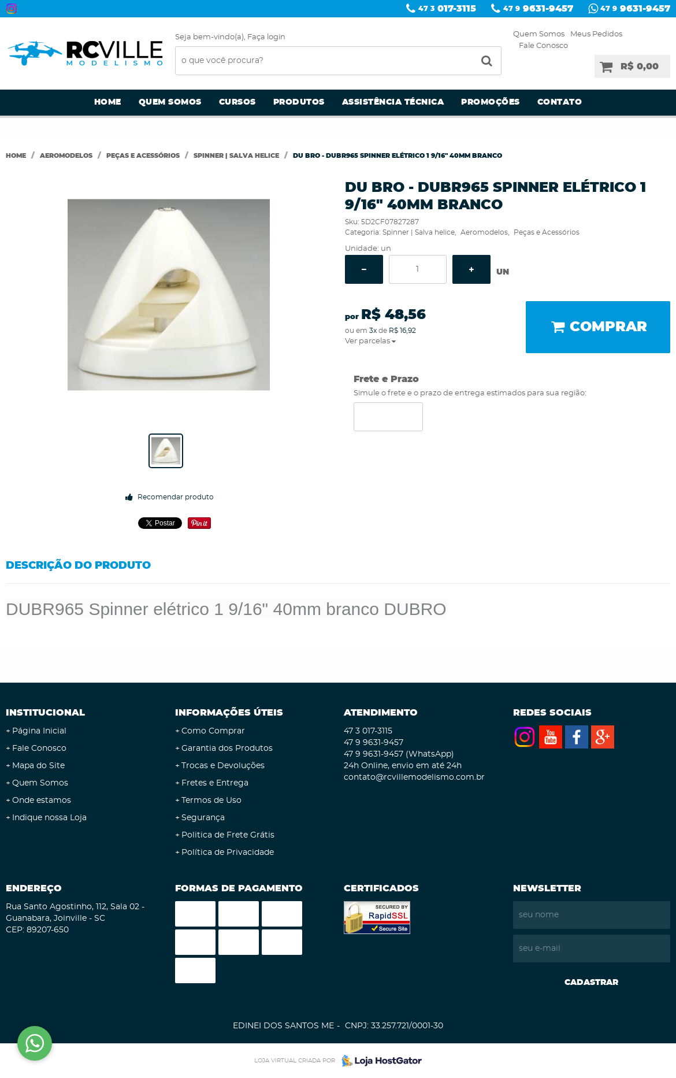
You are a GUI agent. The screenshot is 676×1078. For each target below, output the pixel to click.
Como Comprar (213, 731)
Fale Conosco (543, 46)
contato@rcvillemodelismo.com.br (414, 777)
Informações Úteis (229, 712)
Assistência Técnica (393, 102)
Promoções (490, 102)
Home (107, 102)
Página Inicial (39, 731)
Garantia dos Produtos (227, 748)
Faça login (266, 37)
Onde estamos (41, 801)
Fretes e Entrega (214, 783)
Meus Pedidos (596, 34)
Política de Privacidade (227, 853)
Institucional (45, 712)
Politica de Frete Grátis (227, 835)
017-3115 (447, 8)
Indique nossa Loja (49, 818)
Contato (559, 102)
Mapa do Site (38, 766)
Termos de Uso (211, 801)
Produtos (299, 102)
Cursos (237, 102)
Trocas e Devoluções (223, 766)
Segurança (203, 818)
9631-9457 (538, 8)
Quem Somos (538, 34)
